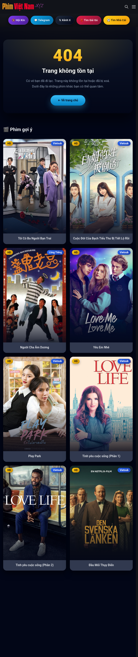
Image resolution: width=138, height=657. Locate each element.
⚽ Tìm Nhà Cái (121, 20)
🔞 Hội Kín (13, 20)
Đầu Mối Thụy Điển (101, 565)
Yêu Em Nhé (101, 347)
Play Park (34, 456)
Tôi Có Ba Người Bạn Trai (34, 238)
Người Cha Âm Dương (34, 347)
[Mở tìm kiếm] (126, 7)
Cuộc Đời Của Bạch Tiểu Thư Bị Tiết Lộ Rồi (101, 238)
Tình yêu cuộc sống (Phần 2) (35, 565)
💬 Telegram (39, 20)
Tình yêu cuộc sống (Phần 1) (101, 456)
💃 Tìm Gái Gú (91, 20)
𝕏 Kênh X (64, 20)
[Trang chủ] (23, 7)
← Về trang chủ (68, 100)
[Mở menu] (133, 6)
